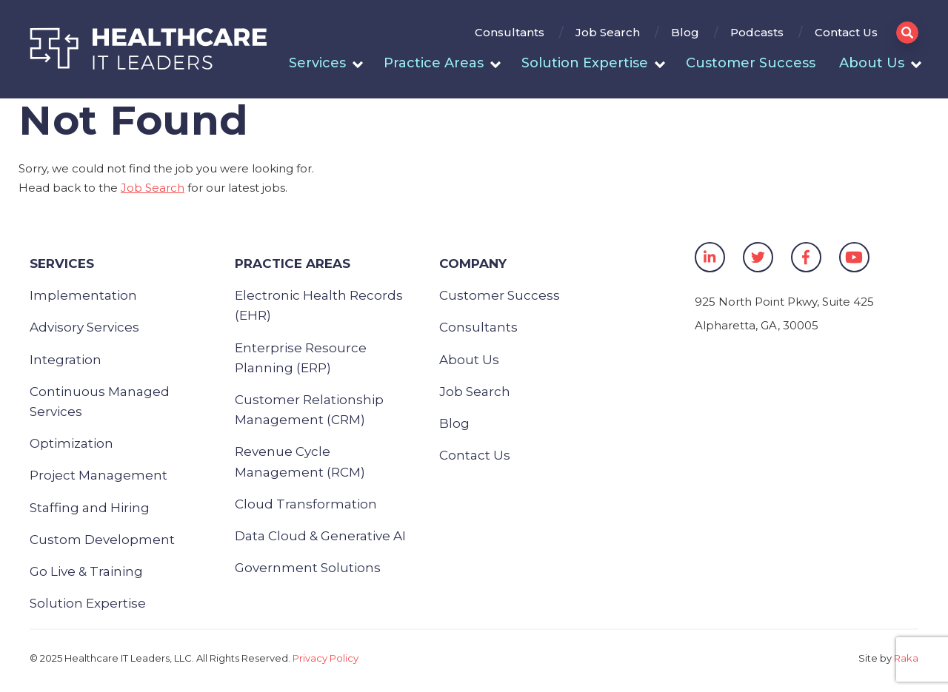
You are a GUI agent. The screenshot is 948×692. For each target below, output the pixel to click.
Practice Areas (434, 63)
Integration (65, 359)
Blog (685, 32)
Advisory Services (84, 327)
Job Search (607, 32)
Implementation (83, 295)
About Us (871, 63)
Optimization (71, 443)
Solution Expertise (584, 63)
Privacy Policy (325, 658)
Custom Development (102, 539)
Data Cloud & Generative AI (320, 535)
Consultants (509, 32)
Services (317, 63)
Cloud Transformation (306, 504)
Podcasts (757, 32)
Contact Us (846, 32)
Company (473, 263)
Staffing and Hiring (90, 507)
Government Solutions (308, 567)
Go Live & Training (86, 571)
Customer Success (750, 63)
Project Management (98, 475)
